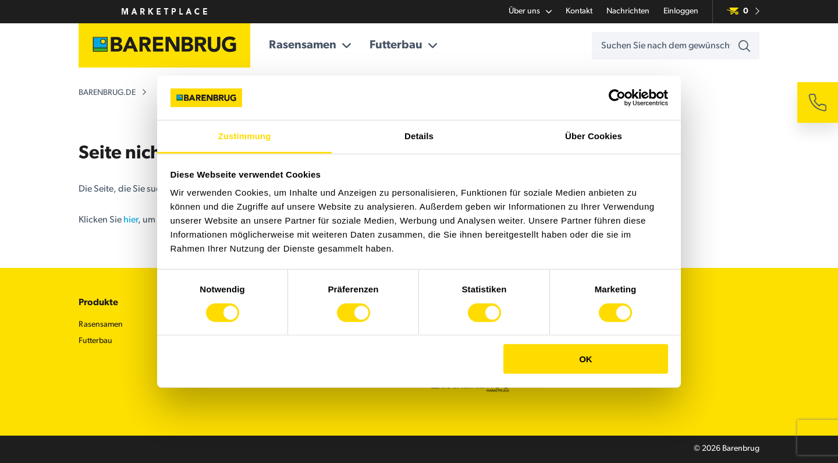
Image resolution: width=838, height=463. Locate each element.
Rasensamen (310, 45)
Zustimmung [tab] (244, 136)
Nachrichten (627, 11)
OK (585, 359)
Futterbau (403, 45)
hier (130, 220)
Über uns (530, 11)
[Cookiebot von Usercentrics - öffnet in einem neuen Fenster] (617, 98)
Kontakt (579, 11)
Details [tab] (419, 136)
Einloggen (680, 11)
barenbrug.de (107, 93)
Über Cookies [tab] (593, 136)
